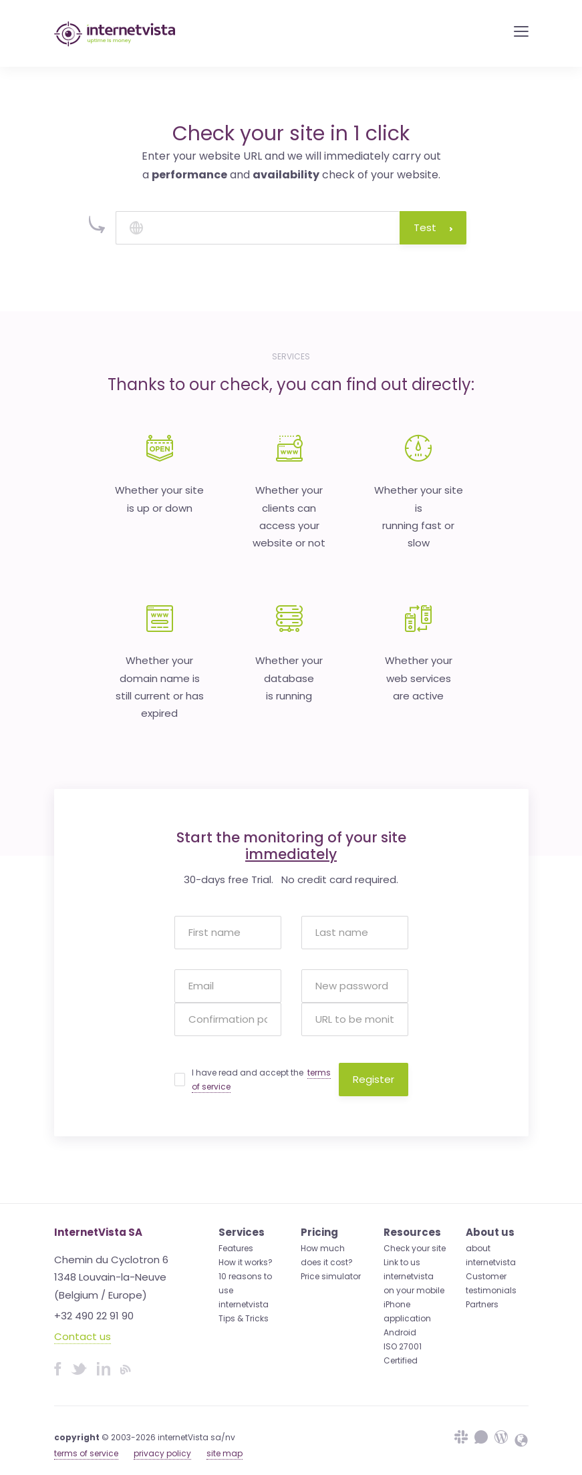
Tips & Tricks (244, 1318)
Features (236, 1248)
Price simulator (331, 1276)
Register (373, 1079)
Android (400, 1332)
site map (224, 1453)
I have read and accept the (261, 1080)
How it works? (246, 1262)
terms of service (86, 1453)
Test (433, 227)
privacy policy (162, 1453)
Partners (482, 1304)
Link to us (402, 1262)
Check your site (415, 1248)
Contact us (82, 1336)
